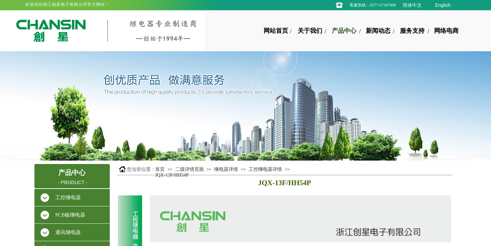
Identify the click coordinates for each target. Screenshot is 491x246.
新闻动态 (378, 30)
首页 (160, 169)
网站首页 (276, 30)
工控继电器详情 (265, 169)
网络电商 (446, 30)
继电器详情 (226, 169)
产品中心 (344, 30)
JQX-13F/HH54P (172, 175)
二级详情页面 (189, 169)
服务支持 (412, 30)
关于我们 (310, 30)
